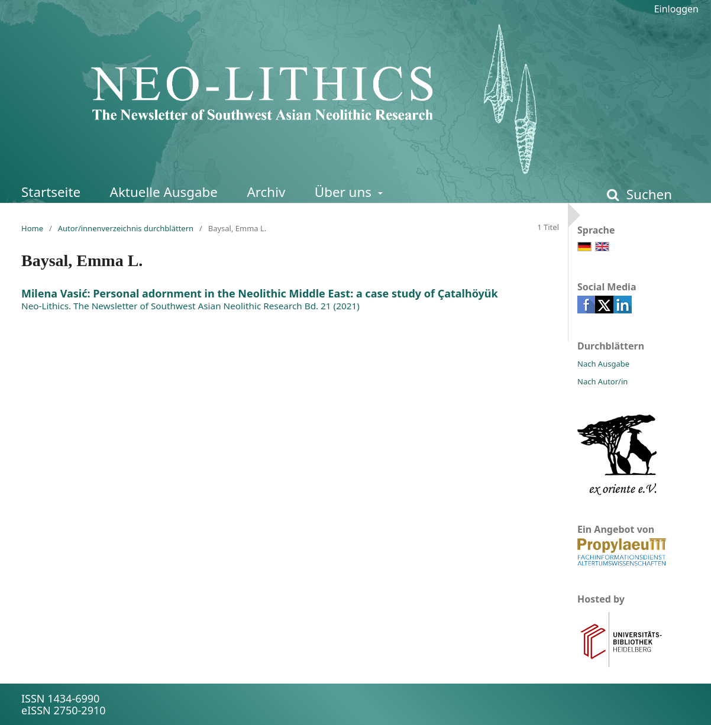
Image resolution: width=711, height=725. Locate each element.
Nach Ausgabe (603, 363)
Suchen (647, 194)
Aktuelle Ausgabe (164, 192)
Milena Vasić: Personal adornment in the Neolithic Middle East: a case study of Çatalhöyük (259, 293)
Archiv (266, 192)
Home (32, 228)
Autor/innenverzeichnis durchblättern (125, 228)
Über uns (345, 192)
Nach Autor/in (602, 381)
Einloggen (676, 8)
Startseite (50, 192)
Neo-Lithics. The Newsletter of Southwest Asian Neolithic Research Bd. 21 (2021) (190, 306)
